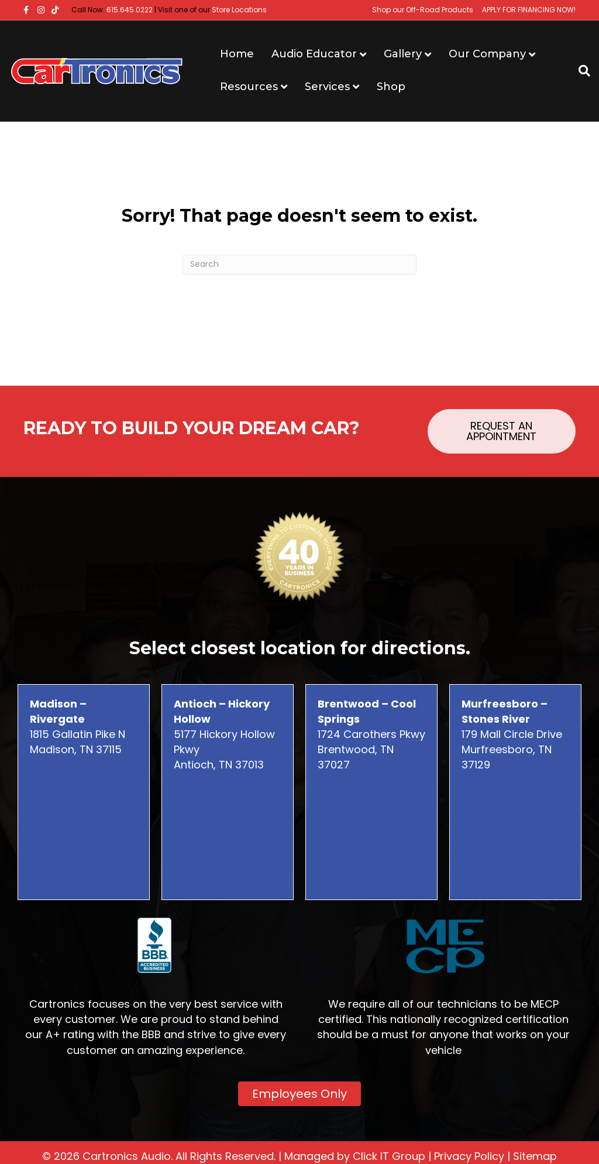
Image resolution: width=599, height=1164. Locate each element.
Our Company (487, 53)
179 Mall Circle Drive (512, 718)
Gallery (403, 53)
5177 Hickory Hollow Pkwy (224, 726)
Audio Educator (314, 53)
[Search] (580, 70)
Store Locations (239, 10)
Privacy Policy (469, 1156)
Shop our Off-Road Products (422, 10)
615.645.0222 (129, 10)
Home (237, 53)
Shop (391, 86)
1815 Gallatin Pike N (77, 718)
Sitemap (535, 1156)
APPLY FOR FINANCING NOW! (529, 10)
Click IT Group (389, 1156)
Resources (249, 86)
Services (327, 86)
